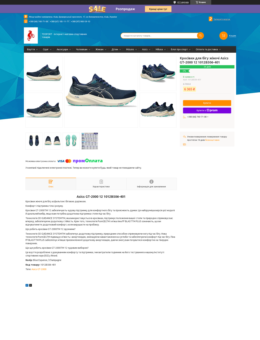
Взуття (31, 49)
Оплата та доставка (207, 49)
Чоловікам (81, 49)
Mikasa (159, 49)
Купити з (207, 110)
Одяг (46, 49)
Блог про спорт (179, 49)
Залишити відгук (222, 19)
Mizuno (130, 49)
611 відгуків (183, 2)
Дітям (115, 49)
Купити (207, 103)
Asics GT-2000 (39, 269)
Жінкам (99, 49)
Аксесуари (62, 49)
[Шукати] (200, 35)
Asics (145, 49)
